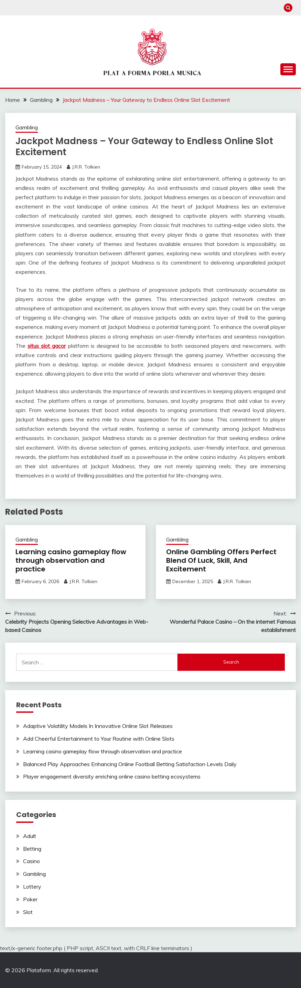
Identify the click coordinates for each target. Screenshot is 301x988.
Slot (28, 912)
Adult (29, 836)
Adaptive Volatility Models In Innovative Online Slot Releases (98, 725)
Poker (30, 899)
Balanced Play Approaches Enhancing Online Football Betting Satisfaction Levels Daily (130, 764)
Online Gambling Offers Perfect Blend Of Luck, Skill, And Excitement (221, 560)
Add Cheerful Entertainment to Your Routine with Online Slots (98, 738)
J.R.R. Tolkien (86, 167)
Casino (31, 861)
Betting (32, 848)
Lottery (32, 886)
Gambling (26, 127)
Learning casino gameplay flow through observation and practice (70, 560)
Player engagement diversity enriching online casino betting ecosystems (112, 776)
